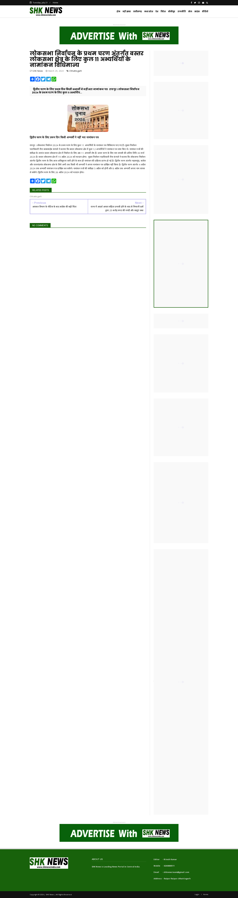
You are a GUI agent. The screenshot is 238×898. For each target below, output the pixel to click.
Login (197, 894)
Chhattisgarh (75, 70)
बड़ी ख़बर (127, 11)
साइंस (197, 11)
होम (118, 11)
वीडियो (205, 11)
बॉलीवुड (171, 11)
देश (156, 11)
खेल (190, 11)
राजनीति (182, 11)
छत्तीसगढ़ (137, 11)
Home (55, 2)
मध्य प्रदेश (148, 11)
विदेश (163, 11)
